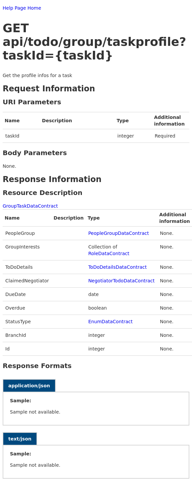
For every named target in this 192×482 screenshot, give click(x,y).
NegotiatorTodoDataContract (121, 280)
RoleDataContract (108, 253)
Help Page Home (22, 8)
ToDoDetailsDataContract (117, 267)
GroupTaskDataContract (30, 206)
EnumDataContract (110, 321)
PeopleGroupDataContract (118, 233)
